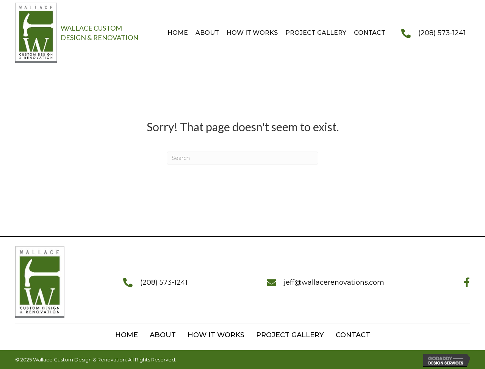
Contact (353, 335)
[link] (176, 33)
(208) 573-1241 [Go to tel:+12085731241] (442, 33)
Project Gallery (290, 335)
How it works (216, 335)
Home (126, 335)
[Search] (242, 158)
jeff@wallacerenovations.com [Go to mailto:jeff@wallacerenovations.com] (334, 282)
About (163, 335)
